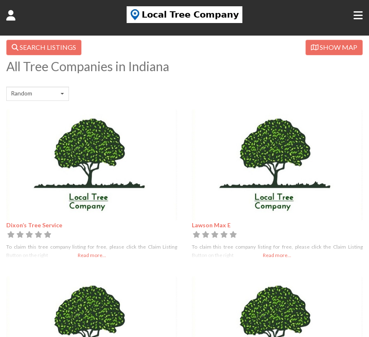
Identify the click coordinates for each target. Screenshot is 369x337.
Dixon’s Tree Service (34, 225)
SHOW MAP (334, 47)
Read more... (92, 255)
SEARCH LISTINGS (44, 47)
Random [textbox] (21, 93)
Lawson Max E (211, 225)
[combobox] (37, 94)
